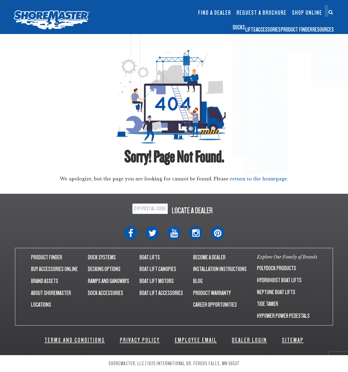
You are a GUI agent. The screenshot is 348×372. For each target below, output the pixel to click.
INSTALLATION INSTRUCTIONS (220, 269)
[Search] (330, 12)
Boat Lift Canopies (132, 18)
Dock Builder (164, 15)
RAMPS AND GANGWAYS (108, 281)
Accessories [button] (214, 25)
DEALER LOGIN (249, 340)
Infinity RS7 (100, 10)
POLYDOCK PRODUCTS (276, 268)
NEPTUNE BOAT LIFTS (276, 292)
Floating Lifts (132, 4)
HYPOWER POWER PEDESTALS (283, 315)
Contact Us (305, 7)
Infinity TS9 (100, 18)
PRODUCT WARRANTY (212, 293)
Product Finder (267, 25)
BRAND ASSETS (44, 281)
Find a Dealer (214, 13)
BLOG (198, 281)
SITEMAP (293, 340)
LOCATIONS (41, 304)
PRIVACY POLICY (140, 340)
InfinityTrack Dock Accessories (214, 7)
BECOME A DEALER (209, 257)
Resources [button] (318, 25)
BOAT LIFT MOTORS (156, 281)
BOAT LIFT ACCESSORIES (161, 293)
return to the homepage (258, 179)
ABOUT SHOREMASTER (51, 293)
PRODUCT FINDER (46, 257)
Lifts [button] (176, 25)
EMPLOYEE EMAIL (196, 340)
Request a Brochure (262, 13)
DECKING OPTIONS (104, 269)
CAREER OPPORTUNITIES (215, 304)
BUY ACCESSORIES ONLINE (54, 269)
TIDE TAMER (267, 303)
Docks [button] (147, 25)
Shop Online (307, 13)
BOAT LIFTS (149, 257)
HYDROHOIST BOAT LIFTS (279, 280)
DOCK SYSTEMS (102, 257)
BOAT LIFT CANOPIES (157, 269)
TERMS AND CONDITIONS (75, 340)
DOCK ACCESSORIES (105, 293)
